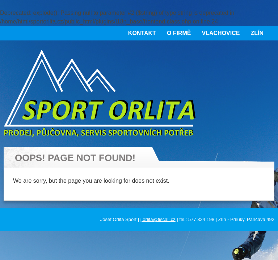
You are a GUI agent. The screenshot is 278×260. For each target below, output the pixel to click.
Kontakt (142, 33)
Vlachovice (221, 33)
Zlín (257, 33)
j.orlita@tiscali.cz (158, 219)
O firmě (179, 33)
